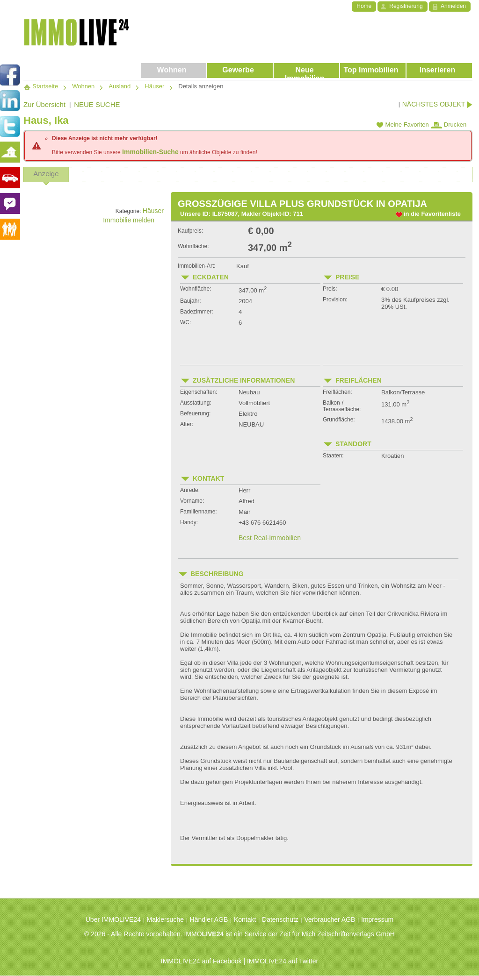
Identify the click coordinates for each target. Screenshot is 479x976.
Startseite (40, 86)
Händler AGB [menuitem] (209, 919)
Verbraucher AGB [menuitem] (329, 919)
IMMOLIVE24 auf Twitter (282, 961)
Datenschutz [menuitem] (280, 919)
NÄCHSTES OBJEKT (437, 104)
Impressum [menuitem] (377, 919)
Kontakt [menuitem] (245, 919)
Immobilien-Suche (150, 152)
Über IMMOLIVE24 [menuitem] (113, 919)
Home (363, 6)
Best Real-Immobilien (270, 537)
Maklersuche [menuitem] (165, 919)
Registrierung (405, 6)
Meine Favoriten (403, 124)
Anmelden (453, 6)
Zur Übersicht (44, 104)
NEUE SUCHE (97, 104)
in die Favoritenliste (432, 213)
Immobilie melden (133, 220)
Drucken (448, 124)
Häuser (153, 210)
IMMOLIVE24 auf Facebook (201, 961)
